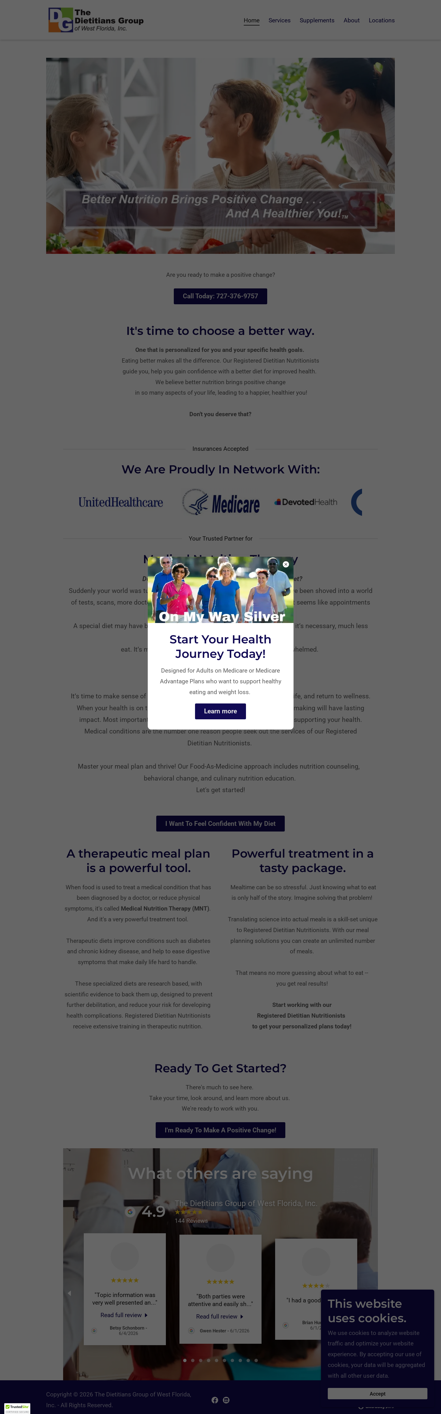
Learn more (220, 711)
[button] (17, 1408)
